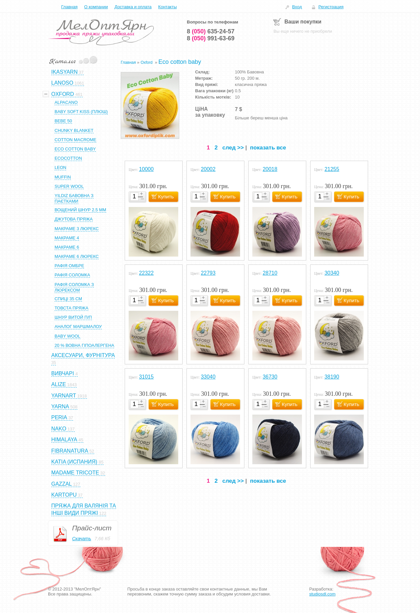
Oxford (147, 62)
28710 (270, 273)
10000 (146, 169)
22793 (208, 273)
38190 (331, 377)
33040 (208, 377)
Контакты (167, 6)
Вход (297, 6)
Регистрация (331, 6)
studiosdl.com (322, 594)
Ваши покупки (302, 21)
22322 (146, 273)
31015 (146, 377)
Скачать (81, 538)
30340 (331, 273)
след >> (233, 147)
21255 (331, 169)
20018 (270, 169)
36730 (270, 377)
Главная (69, 6)
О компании (96, 6)
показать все (268, 147)
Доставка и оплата (132, 6)
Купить (166, 196)
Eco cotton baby (179, 62)
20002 (208, 169)
